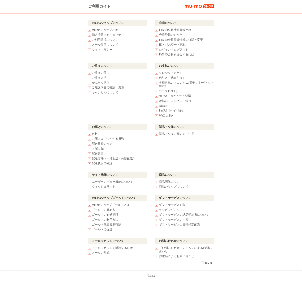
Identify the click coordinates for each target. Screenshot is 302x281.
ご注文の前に (100, 72)
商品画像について (170, 181)
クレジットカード (170, 72)
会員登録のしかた (170, 34)
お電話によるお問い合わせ (176, 256)
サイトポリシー (102, 49)
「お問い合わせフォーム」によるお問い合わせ (185, 249)
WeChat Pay (166, 115)
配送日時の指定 (102, 143)
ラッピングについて (172, 209)
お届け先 (98, 148)
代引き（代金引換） (172, 77)
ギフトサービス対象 (172, 204)
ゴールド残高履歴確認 (106, 224)
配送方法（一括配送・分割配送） (114, 158)
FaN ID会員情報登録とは (175, 30)
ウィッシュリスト (103, 186)
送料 (95, 133)
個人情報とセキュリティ (108, 34)
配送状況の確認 (102, 163)
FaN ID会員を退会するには (176, 54)
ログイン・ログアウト (173, 49)
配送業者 (98, 153)
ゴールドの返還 (102, 229)
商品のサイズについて (173, 186)
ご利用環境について (105, 39)
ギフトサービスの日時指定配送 (179, 224)
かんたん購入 (100, 82)
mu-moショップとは (105, 30)
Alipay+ (164, 105)
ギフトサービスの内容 (173, 219)
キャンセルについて (105, 92)
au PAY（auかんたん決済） (176, 95)
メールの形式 (100, 252)
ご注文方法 (99, 77)
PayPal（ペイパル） (172, 110)
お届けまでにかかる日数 (108, 138)
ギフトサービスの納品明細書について (184, 214)
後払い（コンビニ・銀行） (176, 100)
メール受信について (105, 44)
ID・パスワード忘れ (172, 44)
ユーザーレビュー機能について (112, 181)
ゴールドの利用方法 (105, 219)
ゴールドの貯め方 (103, 209)
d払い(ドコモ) (168, 91)
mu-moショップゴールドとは (111, 204)
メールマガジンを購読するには (112, 247)
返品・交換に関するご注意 (176, 133)
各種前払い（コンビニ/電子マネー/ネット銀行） (186, 84)
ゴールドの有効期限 (105, 214)
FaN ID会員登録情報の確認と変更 (181, 39)
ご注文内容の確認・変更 (108, 87)
